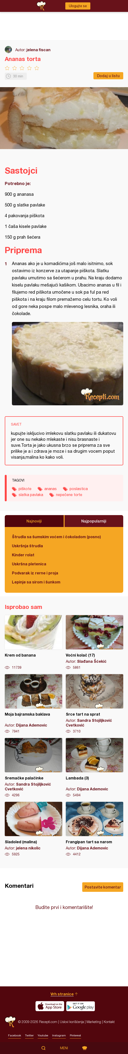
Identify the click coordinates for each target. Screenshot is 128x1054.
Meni (64, 1048)
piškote (25, 489)
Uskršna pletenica (29, 564)
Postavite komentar (103, 887)
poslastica (79, 489)
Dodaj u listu (108, 75)
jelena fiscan (38, 49)
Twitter (29, 1035)
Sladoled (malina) (33, 829)
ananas (50, 489)
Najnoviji (34, 521)
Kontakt (109, 1022)
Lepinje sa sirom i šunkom (36, 582)
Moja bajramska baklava (33, 704)
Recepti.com (10, 1022)
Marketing (94, 1022)
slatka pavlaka (31, 494)
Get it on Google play (80, 1006)
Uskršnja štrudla (27, 545)
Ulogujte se (78, 6)
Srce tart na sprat (94, 704)
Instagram (59, 1035)
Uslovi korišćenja (72, 1022)
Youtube (43, 1035)
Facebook (14, 1035)
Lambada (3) (94, 768)
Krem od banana (33, 642)
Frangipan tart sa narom (94, 829)
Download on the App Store (50, 1006)
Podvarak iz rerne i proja (35, 573)
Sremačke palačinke (33, 768)
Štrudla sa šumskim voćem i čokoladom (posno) (56, 536)
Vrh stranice (62, 994)
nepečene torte (69, 494)
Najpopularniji (93, 521)
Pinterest (75, 1035)
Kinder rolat (23, 554)
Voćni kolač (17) (94, 642)
